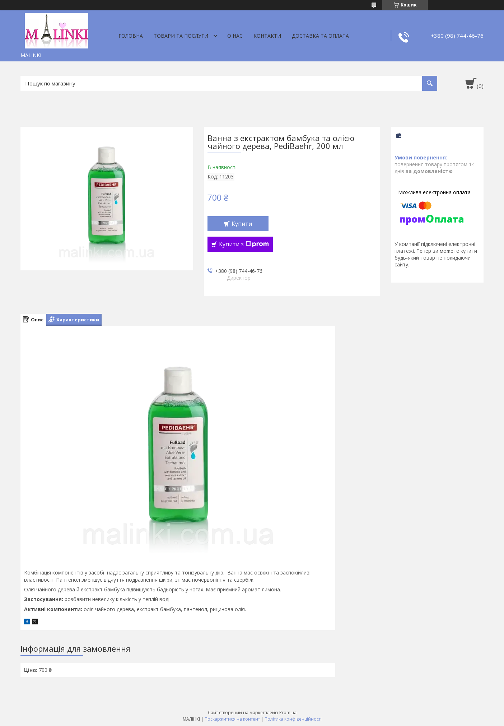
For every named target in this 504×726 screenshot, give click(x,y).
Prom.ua (288, 712)
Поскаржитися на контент (232, 719)
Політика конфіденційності (293, 719)
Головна (130, 35)
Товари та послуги (181, 35)
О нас (235, 35)
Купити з (244, 244)
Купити (242, 224)
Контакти (267, 35)
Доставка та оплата (320, 35)
